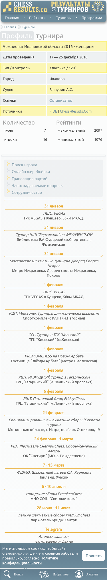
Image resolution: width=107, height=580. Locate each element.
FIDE (53, 111)
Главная (12, 17)
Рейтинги (37, 17)
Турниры (64, 17)
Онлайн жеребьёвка (31, 171)
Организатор (60, 100)
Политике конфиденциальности (30, 560)
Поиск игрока (24, 164)
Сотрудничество (27, 192)
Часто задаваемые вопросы (38, 185)
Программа (92, 17)
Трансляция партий (29, 178)
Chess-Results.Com (76, 111)
